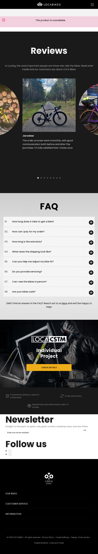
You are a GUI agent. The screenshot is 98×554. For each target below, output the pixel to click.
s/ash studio (83, 537)
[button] (16, 111)
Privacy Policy (48, 537)
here (64, 303)
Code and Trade (56, 543)
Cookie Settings (62, 537)
